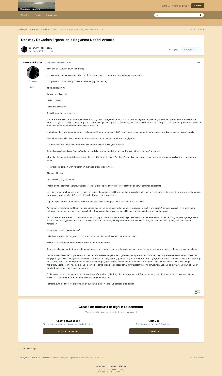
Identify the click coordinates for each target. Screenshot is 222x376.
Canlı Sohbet (51, 15)
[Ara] (168, 15)
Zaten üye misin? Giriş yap (175, 6)
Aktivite (38, 15)
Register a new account (68, 331)
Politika (49, 51)
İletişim (113, 366)
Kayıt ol (197, 6)
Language (101, 366)
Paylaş (173, 49)
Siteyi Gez (25, 15)
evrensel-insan (44, 48)
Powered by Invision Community (111, 372)
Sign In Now (154, 331)
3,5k (33, 87)
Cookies (122, 366)
